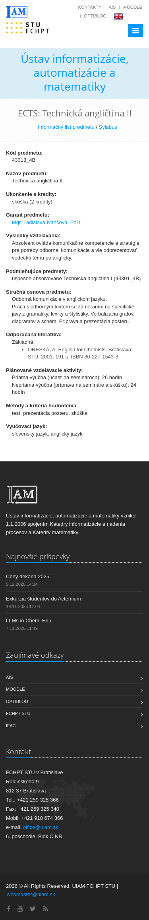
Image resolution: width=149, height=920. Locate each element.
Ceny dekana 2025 (27, 576)
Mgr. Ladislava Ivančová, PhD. (47, 222)
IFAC (10, 725)
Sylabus (108, 127)
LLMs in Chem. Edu (28, 621)
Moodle (132, 7)
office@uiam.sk (40, 827)
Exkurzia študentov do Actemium (43, 599)
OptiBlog (95, 16)
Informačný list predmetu (66, 127)
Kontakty (89, 7)
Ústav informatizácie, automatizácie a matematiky (75, 72)
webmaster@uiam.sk (31, 894)
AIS (112, 7)
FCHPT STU (18, 713)
